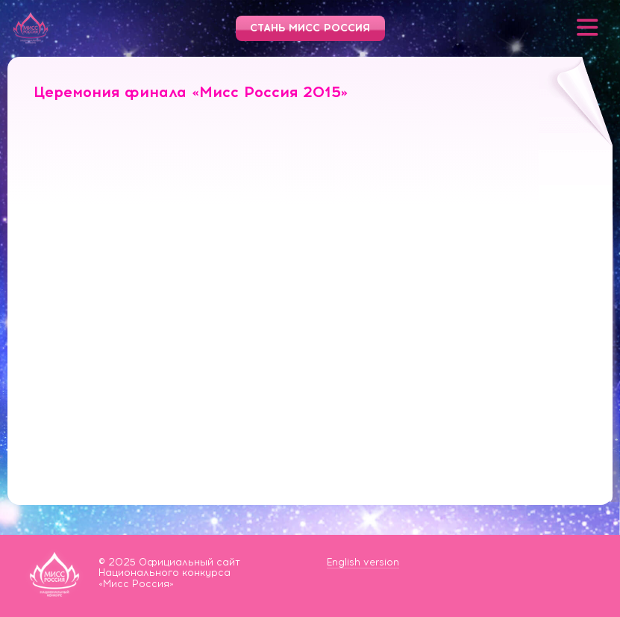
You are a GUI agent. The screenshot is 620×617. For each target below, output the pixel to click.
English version (363, 562)
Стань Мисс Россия (310, 28)
